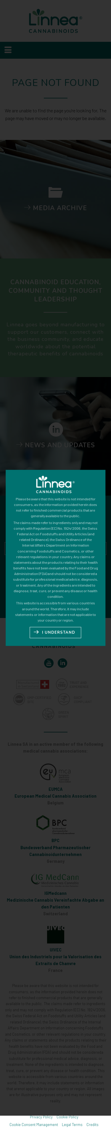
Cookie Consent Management (33, 1124)
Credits (92, 1124)
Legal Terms (72, 1124)
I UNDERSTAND (58, 616)
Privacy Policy (41, 1116)
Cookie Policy (67, 1116)
